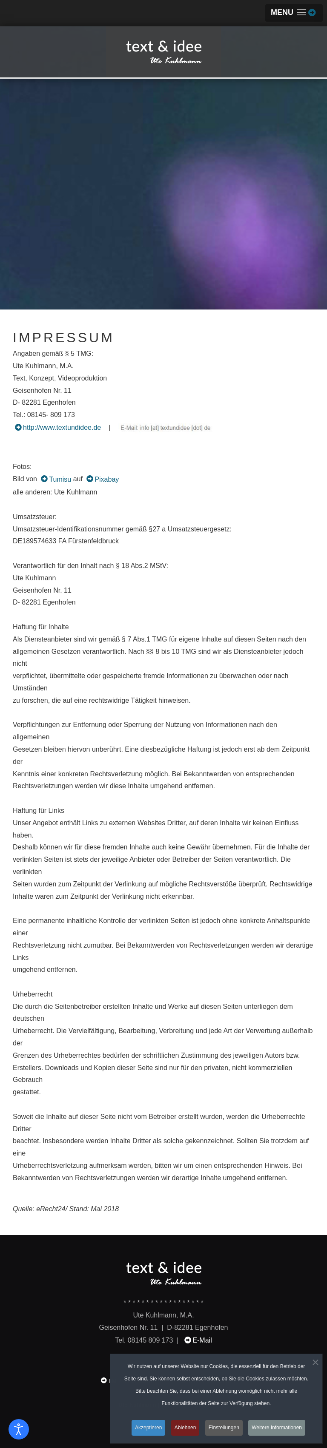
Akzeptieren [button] (148, 1430)
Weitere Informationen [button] (277, 1430)
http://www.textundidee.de (62, 427)
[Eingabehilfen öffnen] (19, 1429)
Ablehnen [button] (185, 1430)
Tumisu (60, 479)
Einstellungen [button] (224, 1430)
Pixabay (107, 479)
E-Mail (202, 1340)
